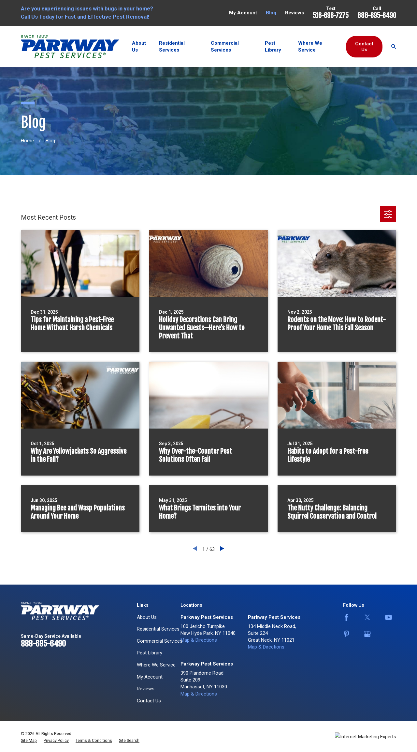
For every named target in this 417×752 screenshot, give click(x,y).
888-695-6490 (376, 15)
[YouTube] (390, 617)
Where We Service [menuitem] (310, 46)
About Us (147, 617)
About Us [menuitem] (139, 46)
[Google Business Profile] (369, 634)
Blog (271, 13)
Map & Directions (198, 640)
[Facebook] (348, 617)
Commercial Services (159, 641)
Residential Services (158, 629)
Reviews (294, 13)
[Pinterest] (348, 634)
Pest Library (149, 653)
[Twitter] (369, 617)
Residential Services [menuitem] (172, 46)
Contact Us (364, 47)
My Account (243, 13)
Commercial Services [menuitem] (225, 46)
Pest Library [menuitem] (273, 46)
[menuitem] (29, 741)
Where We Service (156, 665)
